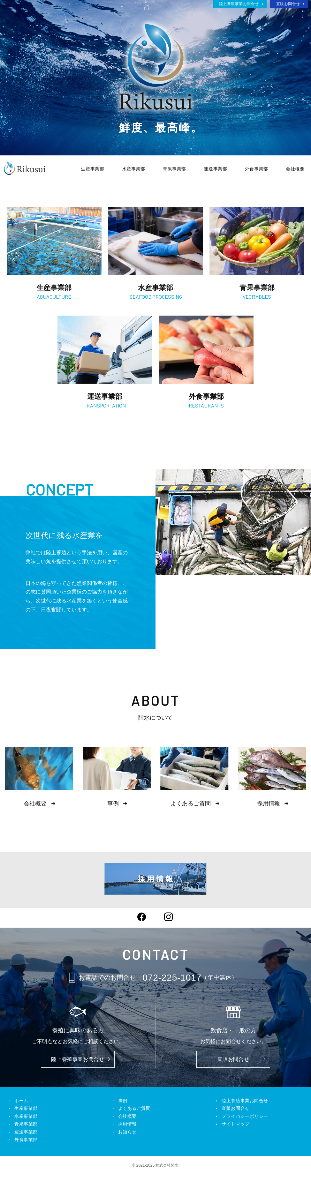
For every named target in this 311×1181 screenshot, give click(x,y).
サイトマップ (235, 1129)
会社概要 (127, 1122)
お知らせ (127, 1137)
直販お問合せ (288, 4)
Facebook (142, 923)
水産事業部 (26, 1122)
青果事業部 (26, 1129)
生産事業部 (26, 1114)
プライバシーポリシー (245, 1122)
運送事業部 (26, 1137)
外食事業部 (26, 1145)
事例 (122, 1106)
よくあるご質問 (134, 1114)
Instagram (169, 923)
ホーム (21, 1106)
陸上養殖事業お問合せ (239, 4)
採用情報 (127, 1129)
